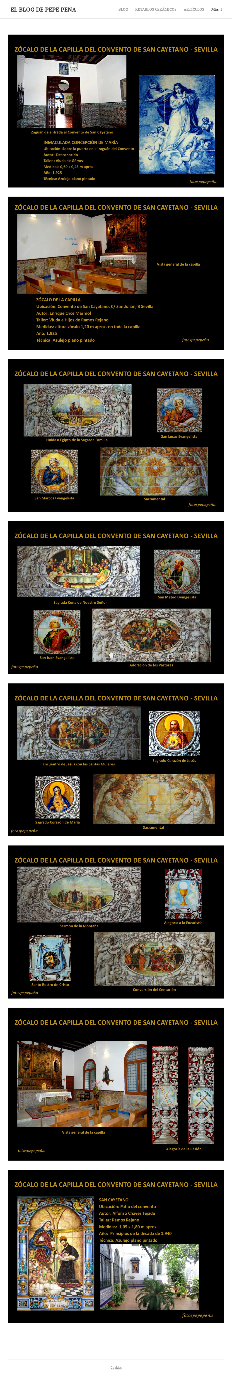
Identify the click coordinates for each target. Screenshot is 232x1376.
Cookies (116, 1367)
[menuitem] (119, 9)
